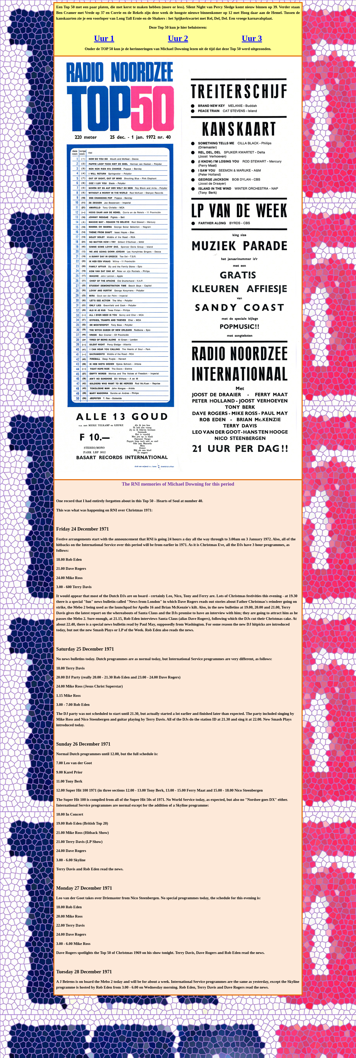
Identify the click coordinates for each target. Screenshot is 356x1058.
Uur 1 (104, 38)
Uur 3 (252, 38)
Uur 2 (178, 38)
